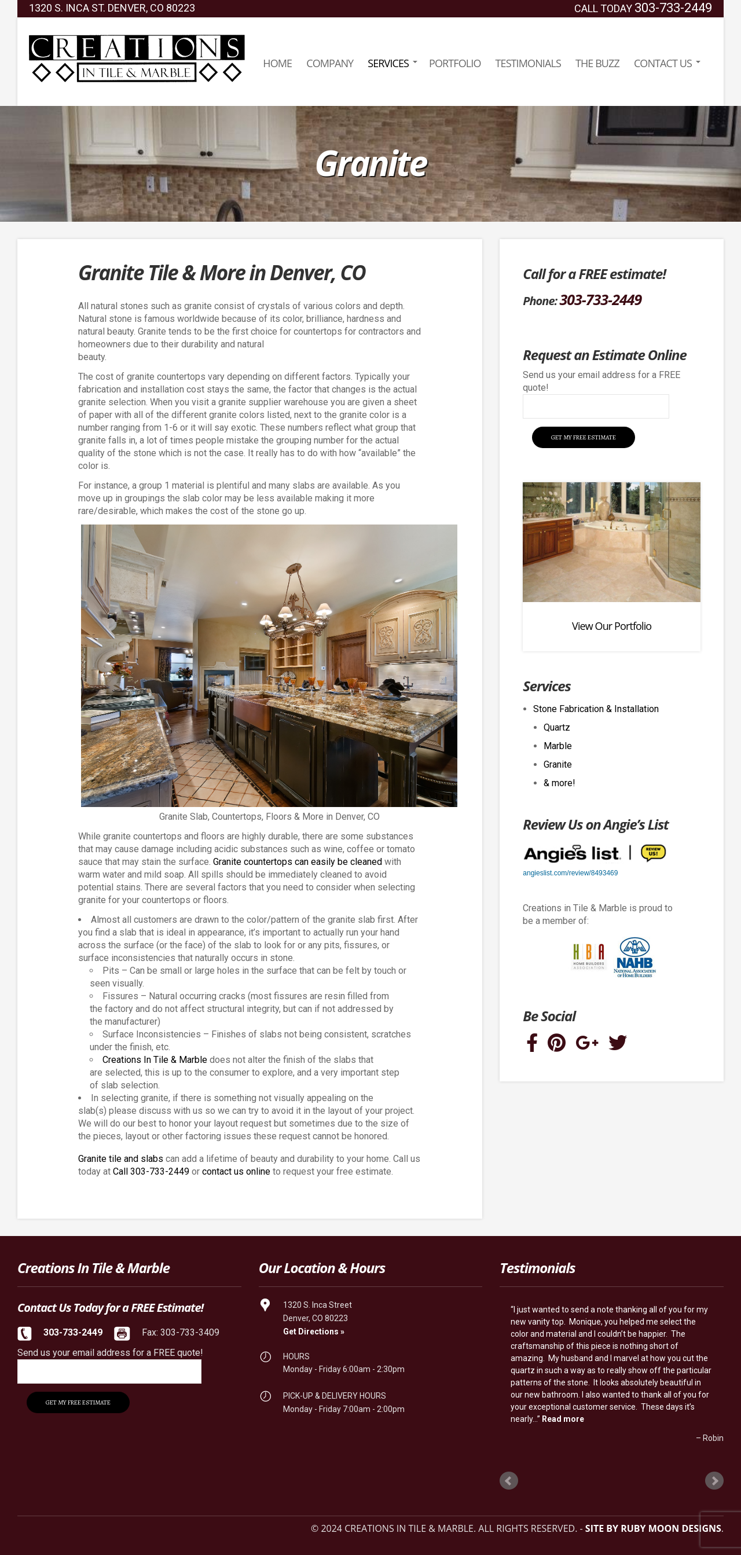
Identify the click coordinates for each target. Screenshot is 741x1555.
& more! (559, 783)
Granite (558, 764)
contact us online (236, 1171)
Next (714, 1481)
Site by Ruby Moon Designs (653, 1528)
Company (329, 63)
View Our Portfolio (611, 626)
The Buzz (597, 63)
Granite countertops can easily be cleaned (297, 861)
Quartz (557, 727)
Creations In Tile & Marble (154, 1059)
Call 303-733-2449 (151, 1171)
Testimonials (528, 63)
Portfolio (454, 63)
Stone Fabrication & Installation (596, 708)
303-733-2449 (673, 8)
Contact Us (663, 63)
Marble (558, 745)
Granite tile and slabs (120, 1158)
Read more (563, 1419)
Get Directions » (313, 1331)
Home (277, 63)
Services (388, 63)
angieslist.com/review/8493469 (570, 873)
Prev (509, 1481)
